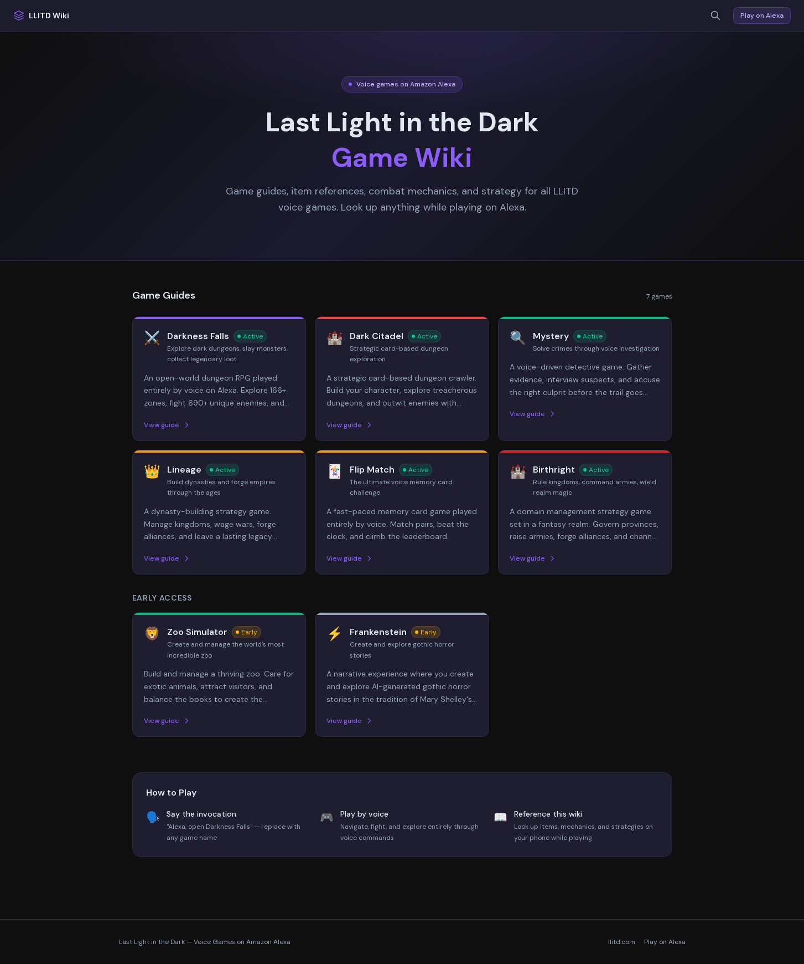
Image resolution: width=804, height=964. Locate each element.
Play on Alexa (762, 15)
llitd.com (621, 941)
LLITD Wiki (41, 15)
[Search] (715, 15)
